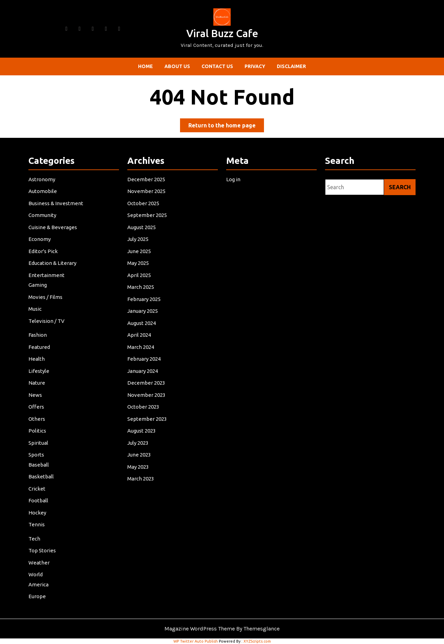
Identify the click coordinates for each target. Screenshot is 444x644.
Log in (234, 184)
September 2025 (147, 219)
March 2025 (141, 289)
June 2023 (139, 453)
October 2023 (144, 406)
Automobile (43, 196)
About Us (177, 66)
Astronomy (42, 184)
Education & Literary (52, 266)
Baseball (39, 463)
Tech (35, 535)
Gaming (38, 287)
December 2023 (146, 383)
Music (35, 310)
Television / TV (47, 322)
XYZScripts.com (257, 641)
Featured (40, 348)
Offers (37, 406)
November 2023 (146, 395)
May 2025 (139, 266)
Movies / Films (46, 299)
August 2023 (142, 430)
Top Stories (42, 547)
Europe (37, 591)
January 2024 (143, 371)
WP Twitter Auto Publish (195, 641)
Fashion (38, 336)
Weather (39, 558)
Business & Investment (56, 207)
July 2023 (138, 441)
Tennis (37, 521)
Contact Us (217, 66)
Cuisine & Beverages (53, 231)
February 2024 (144, 359)
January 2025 (143, 313)
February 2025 (144, 301)
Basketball (41, 474)
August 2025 (142, 231)
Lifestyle (39, 371)
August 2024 (142, 324)
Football (39, 498)
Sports (37, 453)
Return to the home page (226, 126)
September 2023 (147, 418)
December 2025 (146, 184)
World (36, 570)
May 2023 (139, 465)
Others (37, 418)
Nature (37, 383)
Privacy (255, 66)
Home (145, 66)
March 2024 (141, 348)
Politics (38, 430)
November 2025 (146, 196)
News (36, 395)
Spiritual (39, 441)
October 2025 (144, 207)
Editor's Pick (43, 254)
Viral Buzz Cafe (222, 33)
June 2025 (139, 254)
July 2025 (138, 242)
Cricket (37, 486)
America (39, 580)
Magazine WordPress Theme (199, 628)
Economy (40, 242)
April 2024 (139, 336)
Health (37, 359)
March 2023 (141, 476)
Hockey (38, 509)
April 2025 (139, 278)
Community (43, 219)
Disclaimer (291, 66)
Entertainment (47, 278)
